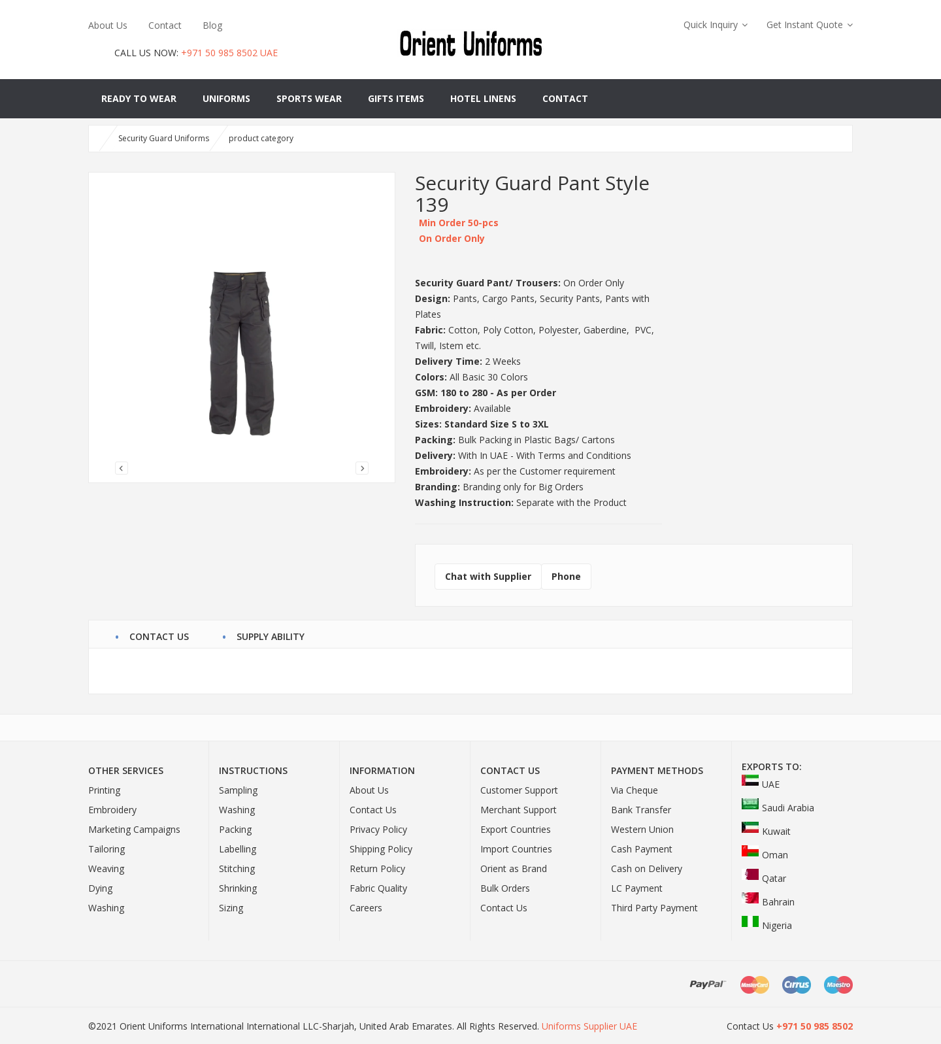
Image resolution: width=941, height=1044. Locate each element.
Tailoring (106, 849)
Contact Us (373, 809)
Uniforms (226, 98)
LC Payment (637, 888)
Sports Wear (309, 98)
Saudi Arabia (778, 807)
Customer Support (519, 790)
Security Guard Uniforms (163, 138)
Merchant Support (518, 809)
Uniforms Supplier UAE (589, 1026)
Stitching (237, 868)
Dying (100, 888)
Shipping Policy (381, 849)
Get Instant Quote (805, 24)
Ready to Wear (138, 98)
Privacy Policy (378, 829)
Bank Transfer (641, 809)
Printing (104, 790)
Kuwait (766, 831)
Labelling (237, 849)
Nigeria (767, 925)
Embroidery (112, 809)
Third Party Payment (654, 907)
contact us (159, 634)
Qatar (764, 878)
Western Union (642, 829)
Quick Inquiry (711, 24)
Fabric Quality (378, 888)
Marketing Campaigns (134, 829)
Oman (765, 855)
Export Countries (515, 829)
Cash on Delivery (646, 868)
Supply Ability (271, 634)
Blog (212, 25)
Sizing (231, 907)
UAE (761, 784)
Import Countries (516, 849)
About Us (107, 25)
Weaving (106, 868)
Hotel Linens (483, 98)
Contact (165, 25)
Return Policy (377, 868)
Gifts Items (396, 98)
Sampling (238, 790)
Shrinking (238, 888)
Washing (106, 907)
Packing (235, 829)
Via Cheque (634, 790)
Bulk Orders (505, 888)
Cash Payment (641, 849)
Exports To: (772, 766)
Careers (366, 907)
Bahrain (768, 902)
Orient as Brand (513, 868)
